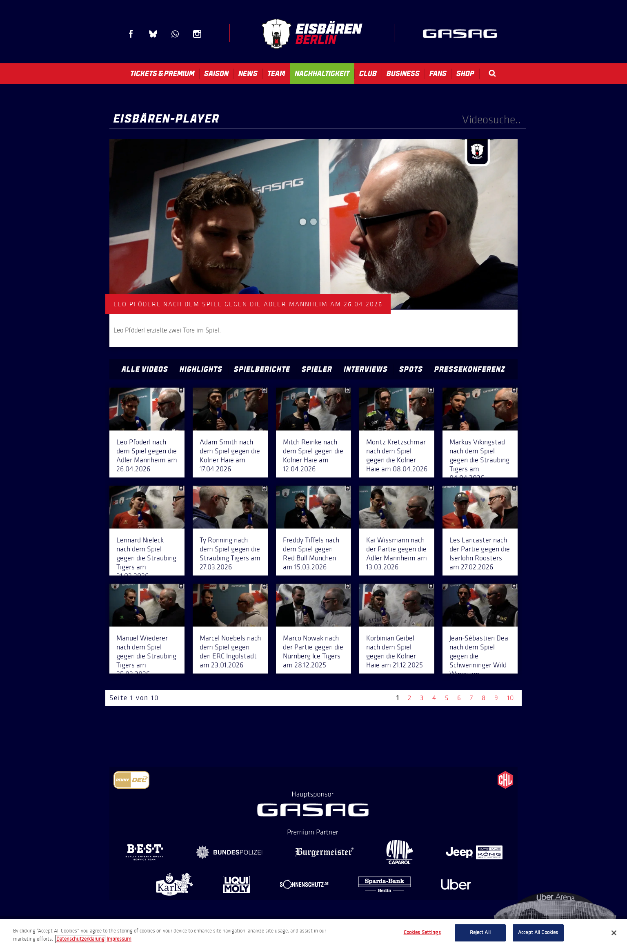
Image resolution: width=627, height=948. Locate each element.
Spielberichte (262, 369)
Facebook (131, 34)
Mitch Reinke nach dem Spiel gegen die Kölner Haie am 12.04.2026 (313, 455)
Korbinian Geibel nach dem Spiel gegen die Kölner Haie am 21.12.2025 (394, 651)
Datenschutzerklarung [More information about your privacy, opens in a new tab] (80, 939)
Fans (438, 73)
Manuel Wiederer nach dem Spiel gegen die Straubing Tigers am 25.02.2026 (146, 655)
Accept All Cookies (538, 932)
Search (492, 73)
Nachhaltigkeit (322, 73)
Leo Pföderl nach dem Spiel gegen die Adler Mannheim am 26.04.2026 (146, 455)
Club (368, 73)
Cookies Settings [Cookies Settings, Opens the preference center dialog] (422, 932)
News (248, 73)
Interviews (366, 369)
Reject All (480, 932)
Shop (465, 73)
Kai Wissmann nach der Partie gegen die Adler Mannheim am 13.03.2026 (396, 553)
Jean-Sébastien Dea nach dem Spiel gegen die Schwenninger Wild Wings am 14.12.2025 (478, 660)
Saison (216, 73)
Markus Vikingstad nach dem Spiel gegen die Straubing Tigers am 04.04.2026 (479, 459)
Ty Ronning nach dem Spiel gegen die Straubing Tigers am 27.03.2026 (230, 553)
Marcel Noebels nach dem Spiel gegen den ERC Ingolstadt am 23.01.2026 (230, 651)
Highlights (201, 369)
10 (510, 698)
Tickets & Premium (162, 73)
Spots (411, 369)
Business (403, 73)
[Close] (614, 933)
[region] (313, 933)
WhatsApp (175, 34)
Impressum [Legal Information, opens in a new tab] (119, 939)
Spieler (317, 369)
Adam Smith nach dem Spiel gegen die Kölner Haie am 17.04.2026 (230, 455)
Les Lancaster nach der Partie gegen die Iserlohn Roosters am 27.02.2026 (479, 553)
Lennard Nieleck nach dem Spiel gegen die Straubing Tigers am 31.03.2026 (146, 557)
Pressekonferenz (469, 369)
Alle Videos (145, 369)
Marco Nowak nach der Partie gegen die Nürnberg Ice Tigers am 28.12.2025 (313, 651)
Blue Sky (153, 34)
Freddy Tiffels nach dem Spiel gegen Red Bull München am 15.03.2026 (311, 553)
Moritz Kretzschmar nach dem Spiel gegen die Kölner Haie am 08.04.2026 (396, 455)
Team (276, 73)
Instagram (197, 34)
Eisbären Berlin (312, 34)
